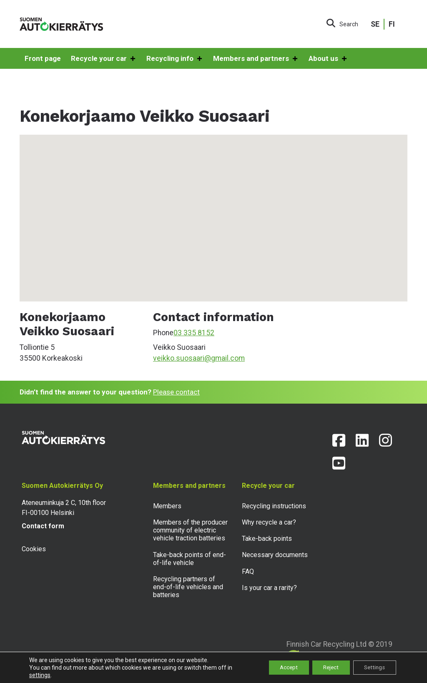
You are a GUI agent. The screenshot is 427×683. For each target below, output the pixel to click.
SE (375, 24)
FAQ (248, 571)
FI (392, 24)
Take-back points (267, 538)
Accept (278, 667)
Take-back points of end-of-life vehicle (189, 559)
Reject (324, 667)
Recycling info (174, 59)
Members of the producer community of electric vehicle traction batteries (190, 530)
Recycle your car (103, 59)
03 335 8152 (193, 333)
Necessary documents (275, 555)
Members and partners (256, 59)
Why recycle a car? (269, 522)
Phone (163, 333)
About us (328, 59)
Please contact (176, 392)
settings (39, 675)
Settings (373, 667)
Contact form (43, 526)
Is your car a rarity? (269, 588)
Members (167, 506)
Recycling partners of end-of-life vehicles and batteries (188, 587)
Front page (43, 58)
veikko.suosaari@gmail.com (199, 358)
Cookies (34, 549)
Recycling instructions (274, 506)
